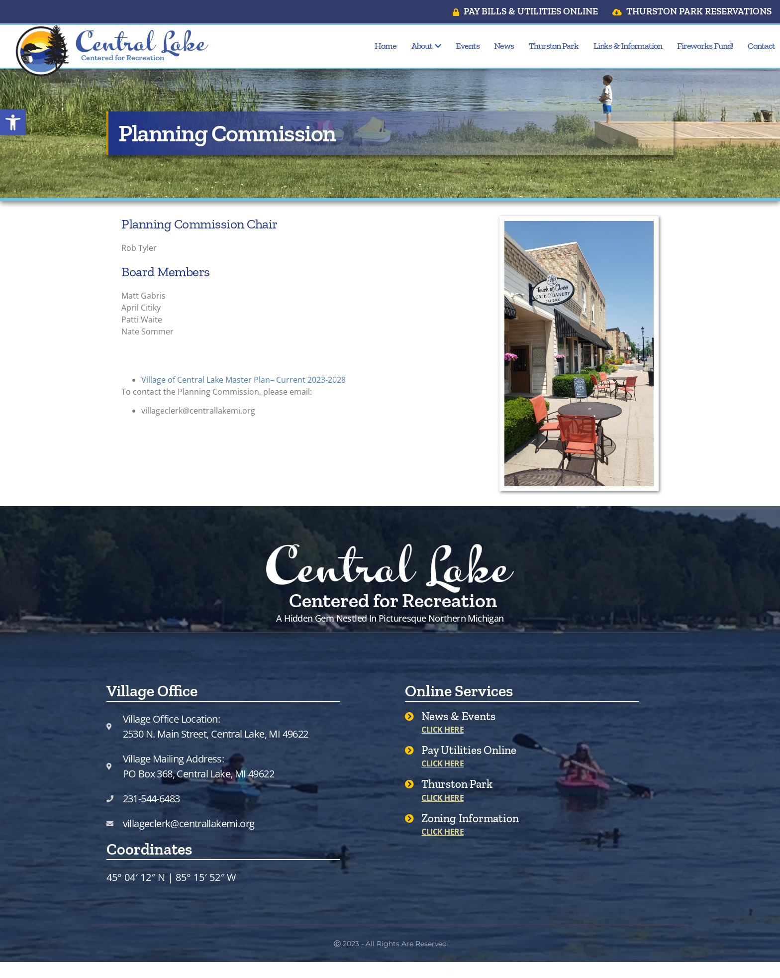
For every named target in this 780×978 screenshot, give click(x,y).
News (504, 45)
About (426, 45)
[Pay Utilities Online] (409, 750)
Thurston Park (554, 45)
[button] (13, 122)
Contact (761, 45)
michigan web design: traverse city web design (390, 970)
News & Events (458, 716)
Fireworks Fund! (705, 45)
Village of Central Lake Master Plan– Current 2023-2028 (243, 379)
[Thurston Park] (409, 783)
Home (385, 45)
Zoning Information (469, 818)
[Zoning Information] (409, 818)
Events (467, 45)
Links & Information (627, 45)
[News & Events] (409, 716)
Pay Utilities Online (468, 750)
